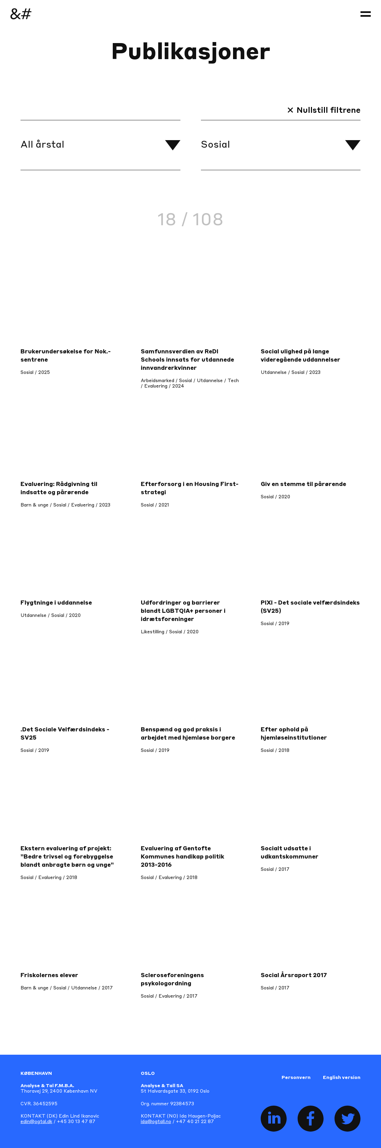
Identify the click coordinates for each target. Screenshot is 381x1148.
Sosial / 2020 (275, 497)
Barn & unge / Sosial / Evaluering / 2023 (65, 505)
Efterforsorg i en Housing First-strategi (190, 489)
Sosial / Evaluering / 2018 (49, 878)
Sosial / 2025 (35, 372)
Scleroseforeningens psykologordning (172, 980)
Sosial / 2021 (155, 505)
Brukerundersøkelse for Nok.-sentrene (66, 356)
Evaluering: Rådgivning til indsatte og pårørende (59, 489)
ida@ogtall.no (156, 1122)
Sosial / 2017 (275, 869)
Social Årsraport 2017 (294, 975)
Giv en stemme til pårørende (303, 484)
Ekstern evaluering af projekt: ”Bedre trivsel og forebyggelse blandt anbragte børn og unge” (67, 857)
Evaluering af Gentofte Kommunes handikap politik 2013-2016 (182, 857)
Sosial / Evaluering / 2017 (169, 996)
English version (341, 1078)
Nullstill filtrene (328, 110)
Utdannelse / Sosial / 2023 (291, 372)
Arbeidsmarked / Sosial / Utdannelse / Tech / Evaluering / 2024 (190, 384)
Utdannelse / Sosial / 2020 (51, 615)
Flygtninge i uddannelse (56, 603)
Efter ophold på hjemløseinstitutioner (294, 734)
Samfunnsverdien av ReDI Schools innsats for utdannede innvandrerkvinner (187, 360)
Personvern (296, 1078)
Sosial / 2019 (275, 624)
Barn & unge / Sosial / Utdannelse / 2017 (67, 988)
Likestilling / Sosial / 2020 (170, 632)
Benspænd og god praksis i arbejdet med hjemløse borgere (188, 734)
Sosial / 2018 (275, 750)
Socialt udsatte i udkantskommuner (289, 853)
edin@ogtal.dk (36, 1122)
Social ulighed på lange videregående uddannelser (300, 356)
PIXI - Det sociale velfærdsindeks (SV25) (310, 607)
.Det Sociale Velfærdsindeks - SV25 (65, 734)
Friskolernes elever (49, 975)
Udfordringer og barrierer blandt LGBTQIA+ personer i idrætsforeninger (183, 611)
